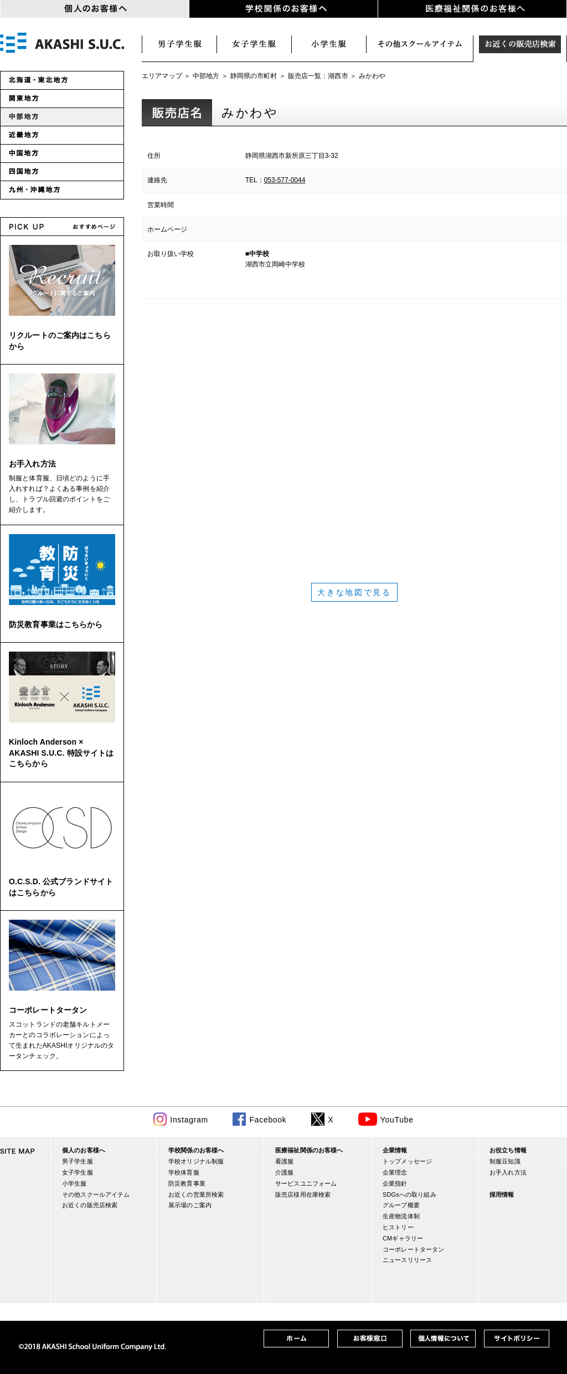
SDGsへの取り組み (409, 1194)
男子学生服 (179, 44)
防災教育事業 (186, 1183)
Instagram (189, 1119)
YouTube (397, 1119)
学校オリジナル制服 (196, 1161)
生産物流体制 (401, 1216)
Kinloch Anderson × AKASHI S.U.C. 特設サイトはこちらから (61, 752)
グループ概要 (401, 1205)
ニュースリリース (407, 1260)
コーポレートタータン (48, 1010)
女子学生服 (254, 44)
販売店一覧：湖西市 (318, 76)
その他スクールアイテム (96, 1194)
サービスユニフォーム (306, 1183)
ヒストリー (398, 1227)
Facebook (267, 1119)
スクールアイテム (420, 44)
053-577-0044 (285, 180)
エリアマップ (162, 76)
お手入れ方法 (32, 463)
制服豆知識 (504, 1161)
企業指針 (395, 1183)
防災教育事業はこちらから (56, 624)
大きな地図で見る (354, 592)
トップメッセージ (407, 1161)
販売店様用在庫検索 (303, 1194)
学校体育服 (183, 1172)
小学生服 (329, 44)
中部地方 (206, 76)
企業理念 (395, 1172)
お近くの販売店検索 (520, 44)
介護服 (284, 1172)
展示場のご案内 (190, 1205)
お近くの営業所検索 (196, 1194)
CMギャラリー (403, 1238)
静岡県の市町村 (253, 76)
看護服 (284, 1161)
